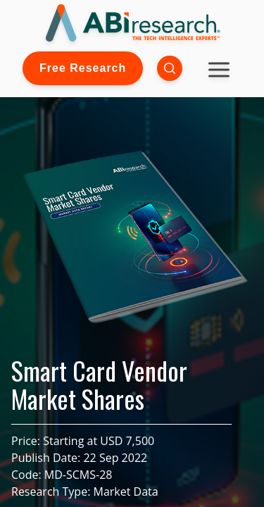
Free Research (82, 68)
